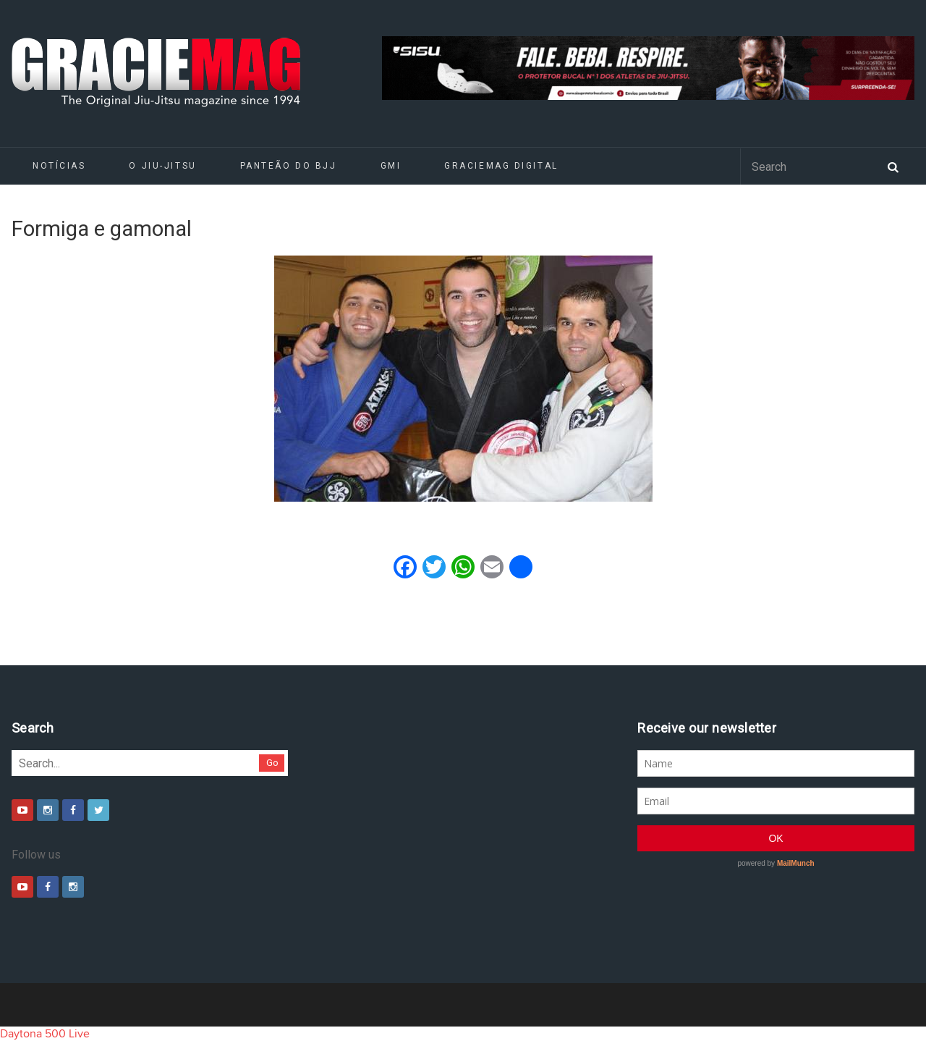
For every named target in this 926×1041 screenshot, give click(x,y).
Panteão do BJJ (288, 166)
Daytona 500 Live (45, 1034)
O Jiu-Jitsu (162, 166)
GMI (391, 166)
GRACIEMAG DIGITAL (501, 166)
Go (272, 762)
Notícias (59, 166)
